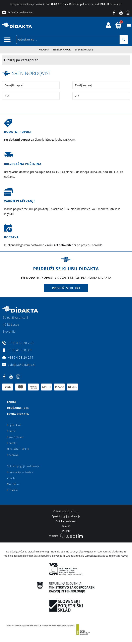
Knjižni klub (14, 425)
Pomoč (11, 431)
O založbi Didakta (18, 449)
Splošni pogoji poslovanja (23, 466)
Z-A (77, 96)
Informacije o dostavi (20, 472)
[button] (128, 25)
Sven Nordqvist (31, 73)
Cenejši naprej (14, 85)
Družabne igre (18, 408)
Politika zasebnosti (66, 521)
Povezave (13, 455)
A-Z (7, 96)
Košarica (12, 490)
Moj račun (13, 484)
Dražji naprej (83, 85)
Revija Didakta (18, 414)
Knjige (11, 402)
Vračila (11, 478)
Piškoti (66, 531)
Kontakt (12, 443)
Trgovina (43, 49)
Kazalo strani (15, 437)
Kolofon (66, 526)
